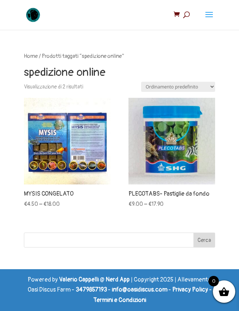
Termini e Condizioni (119, 300)
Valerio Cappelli (79, 279)
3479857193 (91, 289)
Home (31, 56)
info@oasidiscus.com (139, 289)
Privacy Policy (190, 289)
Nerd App (118, 279)
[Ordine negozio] (178, 87)
